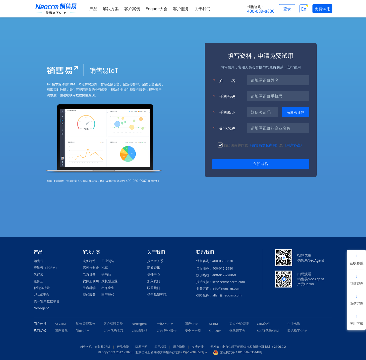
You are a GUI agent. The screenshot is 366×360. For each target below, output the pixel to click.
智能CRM (82, 330)
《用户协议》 (293, 145)
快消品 (106, 274)
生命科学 (89, 288)
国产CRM (191, 323)
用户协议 (179, 347)
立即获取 (261, 164)
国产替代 (107, 294)
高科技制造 (91, 267)
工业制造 (107, 261)
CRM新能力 (140, 330)
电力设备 (89, 274)
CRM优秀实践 (113, 330)
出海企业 (107, 288)
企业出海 (293, 323)
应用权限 (160, 347)
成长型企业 (109, 281)
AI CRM (60, 323)
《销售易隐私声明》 (263, 145)
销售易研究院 (157, 294)
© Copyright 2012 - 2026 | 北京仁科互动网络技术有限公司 (137, 352)
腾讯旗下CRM (297, 330)
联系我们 (153, 288)
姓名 (223, 80)
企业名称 (223, 128)
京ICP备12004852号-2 (192, 352)
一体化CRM (165, 323)
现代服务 (89, 294)
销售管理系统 (85, 323)
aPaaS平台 (41, 294)
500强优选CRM (268, 330)
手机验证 (223, 112)
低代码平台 (237, 330)
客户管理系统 (113, 323)
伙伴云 (38, 274)
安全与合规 (193, 330)
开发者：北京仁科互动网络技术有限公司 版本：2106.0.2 (248, 347)
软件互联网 (91, 281)
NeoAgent (41, 308)
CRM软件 (263, 323)
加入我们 (153, 281)
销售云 (38, 261)
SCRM (213, 323)
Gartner (215, 330)
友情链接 (198, 347)
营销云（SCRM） (46, 267)
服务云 (38, 281)
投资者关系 (155, 261)
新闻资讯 (153, 267)
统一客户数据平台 (47, 301)
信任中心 (153, 274)
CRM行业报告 (167, 330)
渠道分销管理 (239, 323)
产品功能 (123, 347)
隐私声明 (141, 347)
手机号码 (223, 96)
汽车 (104, 267)
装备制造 (89, 261)
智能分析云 (42, 288)
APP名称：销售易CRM (95, 347)
